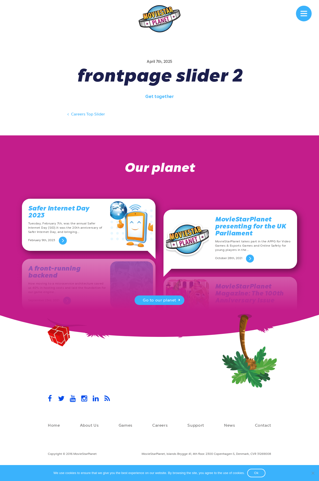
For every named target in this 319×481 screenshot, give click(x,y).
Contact (263, 425)
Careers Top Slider (85, 115)
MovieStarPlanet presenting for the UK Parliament (250, 226)
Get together (159, 96)
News (229, 425)
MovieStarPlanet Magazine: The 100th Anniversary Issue (249, 293)
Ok (256, 473)
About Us (89, 425)
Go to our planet (162, 301)
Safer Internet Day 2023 (58, 211)
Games (125, 425)
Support (195, 425)
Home (54, 425)
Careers (159, 425)
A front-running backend (54, 272)
